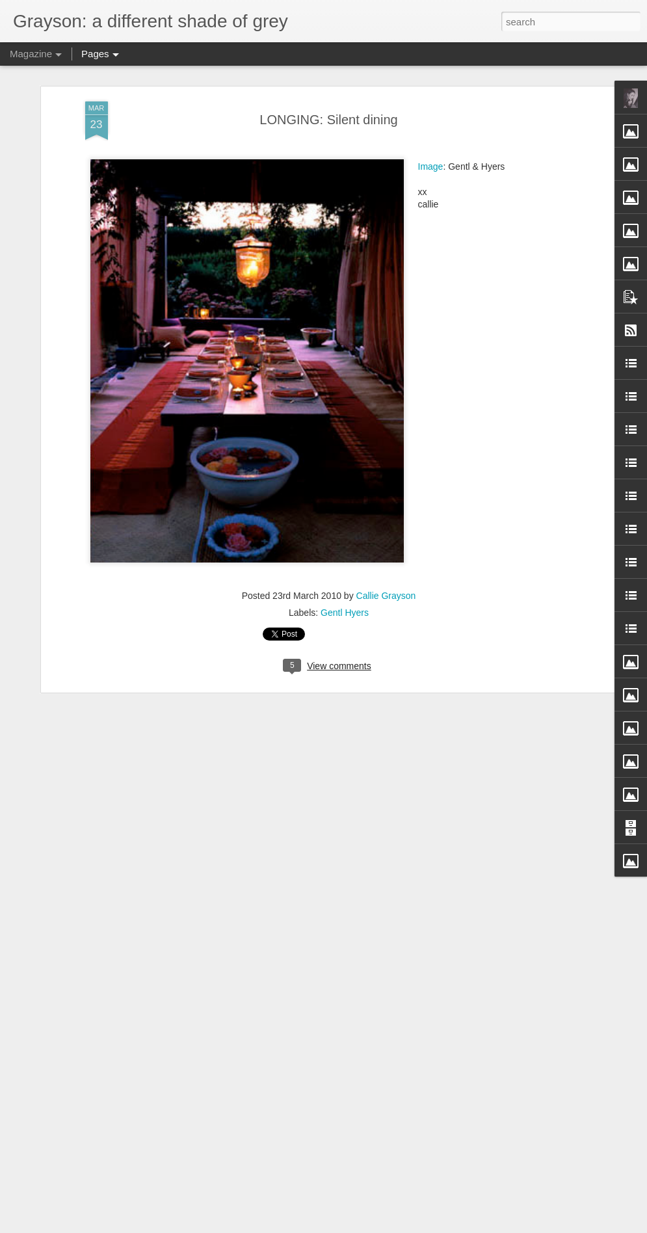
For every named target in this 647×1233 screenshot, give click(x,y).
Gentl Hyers (345, 612)
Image (430, 166)
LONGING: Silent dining (328, 120)
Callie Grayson (386, 595)
